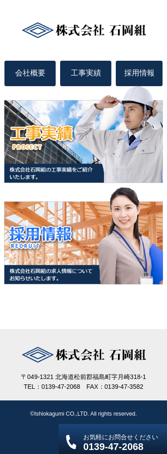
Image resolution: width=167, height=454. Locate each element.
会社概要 (30, 73)
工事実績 (86, 73)
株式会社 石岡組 (83, 30)
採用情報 (139, 73)
